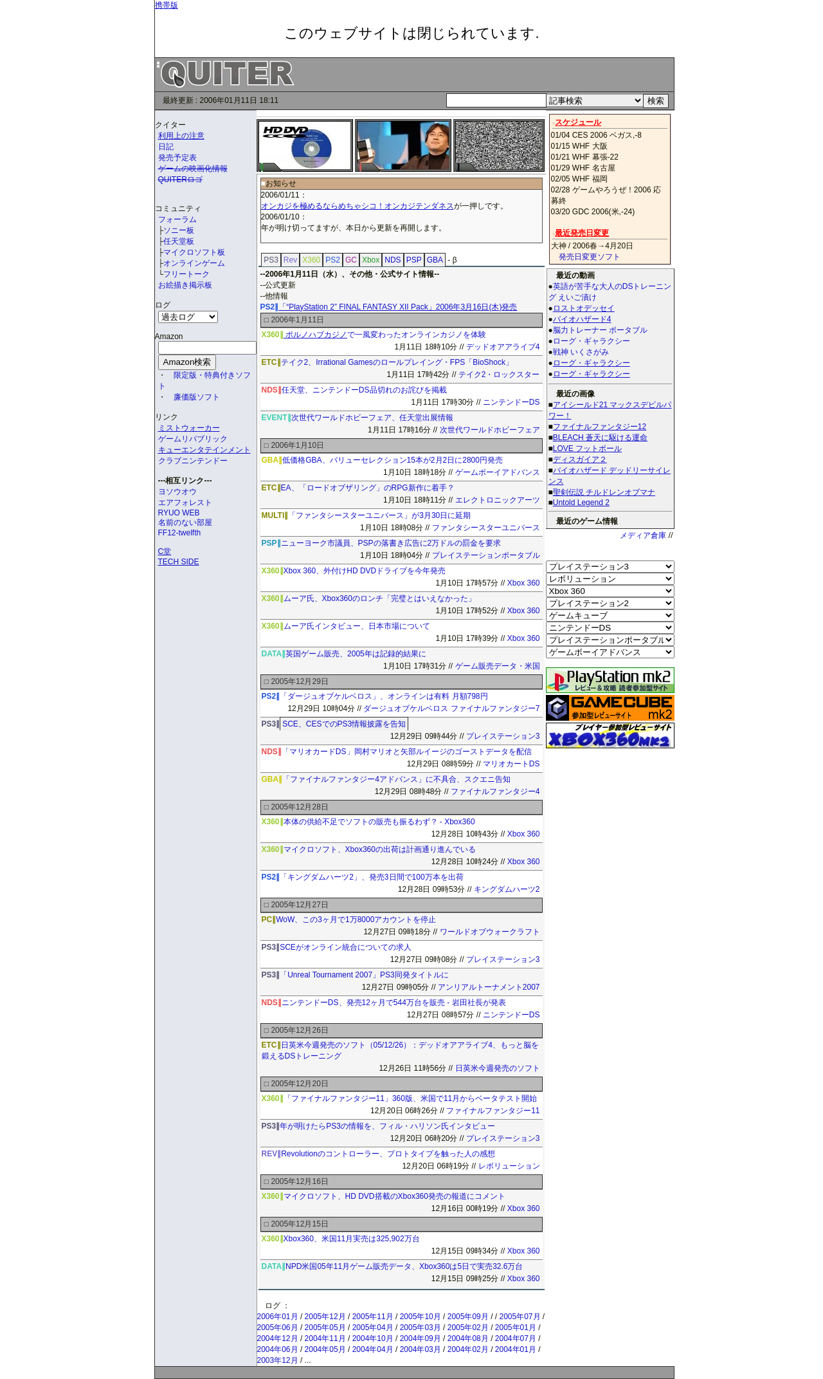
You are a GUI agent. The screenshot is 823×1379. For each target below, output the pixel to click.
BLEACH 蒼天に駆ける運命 (600, 437)
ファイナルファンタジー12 (599, 426)
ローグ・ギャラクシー (591, 362)
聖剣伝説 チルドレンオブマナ (604, 492)
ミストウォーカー (189, 427)
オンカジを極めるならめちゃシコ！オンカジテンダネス (357, 205)
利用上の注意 (181, 135)
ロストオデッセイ (584, 308)
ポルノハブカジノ (315, 334)
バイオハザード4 (582, 319)
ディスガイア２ (580, 459)
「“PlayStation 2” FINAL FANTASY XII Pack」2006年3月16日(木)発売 (397, 306)
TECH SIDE (178, 561)
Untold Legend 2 (581, 502)
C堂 (165, 551)
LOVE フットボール (587, 448)
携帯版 (166, 5)
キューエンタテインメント (204, 449)
